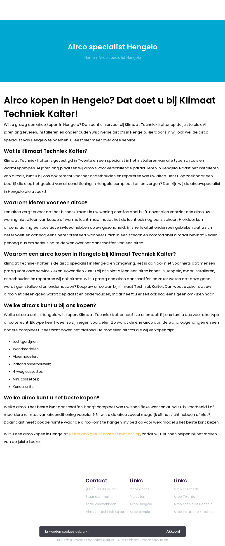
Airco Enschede (186, 489)
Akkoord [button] (173, 531)
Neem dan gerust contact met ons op (105, 434)
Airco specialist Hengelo (119, 57)
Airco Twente (184, 496)
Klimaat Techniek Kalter (105, 511)
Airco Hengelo (141, 504)
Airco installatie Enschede (195, 511)
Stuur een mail (98, 496)
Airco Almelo (140, 511)
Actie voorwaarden (101, 504)
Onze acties (139, 489)
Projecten (137, 496)
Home (89, 57)
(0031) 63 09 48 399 (102, 489)
